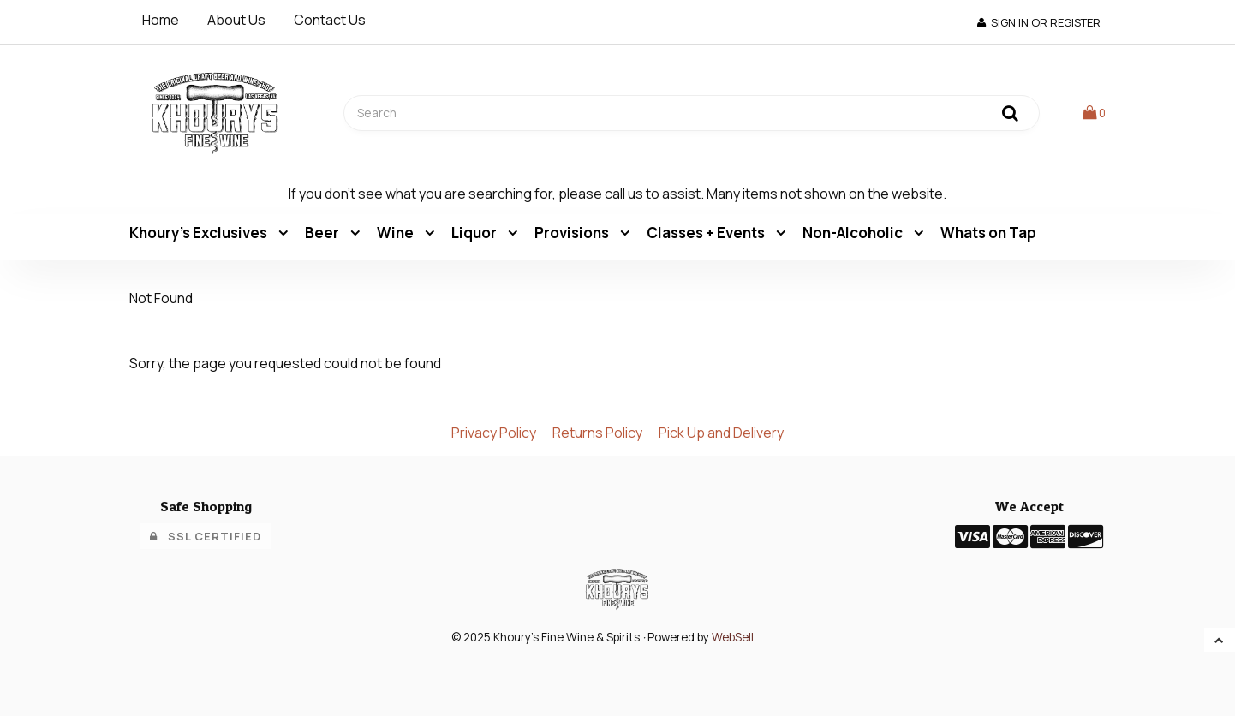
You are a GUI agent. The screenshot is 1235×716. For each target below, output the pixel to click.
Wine (396, 232)
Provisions (573, 232)
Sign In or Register (1039, 22)
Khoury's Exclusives (199, 232)
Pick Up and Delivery (721, 432)
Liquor (475, 232)
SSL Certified (205, 536)
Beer (323, 232)
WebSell (733, 637)
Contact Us (330, 19)
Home (160, 19)
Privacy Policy (493, 432)
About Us (236, 19)
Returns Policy (597, 432)
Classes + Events (707, 232)
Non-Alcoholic (853, 232)
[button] (1094, 112)
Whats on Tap (988, 232)
